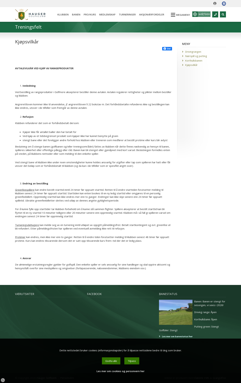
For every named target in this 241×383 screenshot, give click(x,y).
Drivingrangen (193, 51)
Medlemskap (106, 14)
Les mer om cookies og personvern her (120, 371)
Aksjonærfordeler (150, 14)
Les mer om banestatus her (177, 336)
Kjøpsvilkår (191, 65)
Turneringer (125, 14)
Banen (74, 14)
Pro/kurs (88, 14)
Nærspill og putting (196, 56)
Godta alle (111, 361)
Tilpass (132, 361)
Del (167, 48)
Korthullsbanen (193, 60)
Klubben (61, 14)
